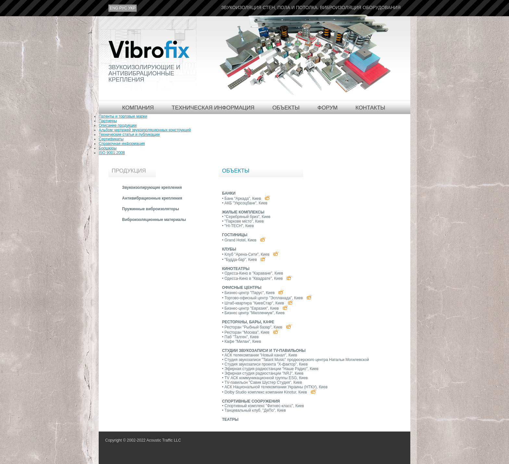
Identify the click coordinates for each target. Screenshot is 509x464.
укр (132, 8)
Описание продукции (118, 125)
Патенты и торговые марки (123, 116)
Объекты (286, 108)
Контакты (370, 108)
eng (114, 8)
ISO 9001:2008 (112, 152)
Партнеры (108, 121)
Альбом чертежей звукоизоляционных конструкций (145, 130)
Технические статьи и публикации (129, 134)
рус (123, 8)
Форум (327, 108)
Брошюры (108, 148)
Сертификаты (111, 139)
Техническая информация (213, 108)
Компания (138, 108)
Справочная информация (122, 143)
